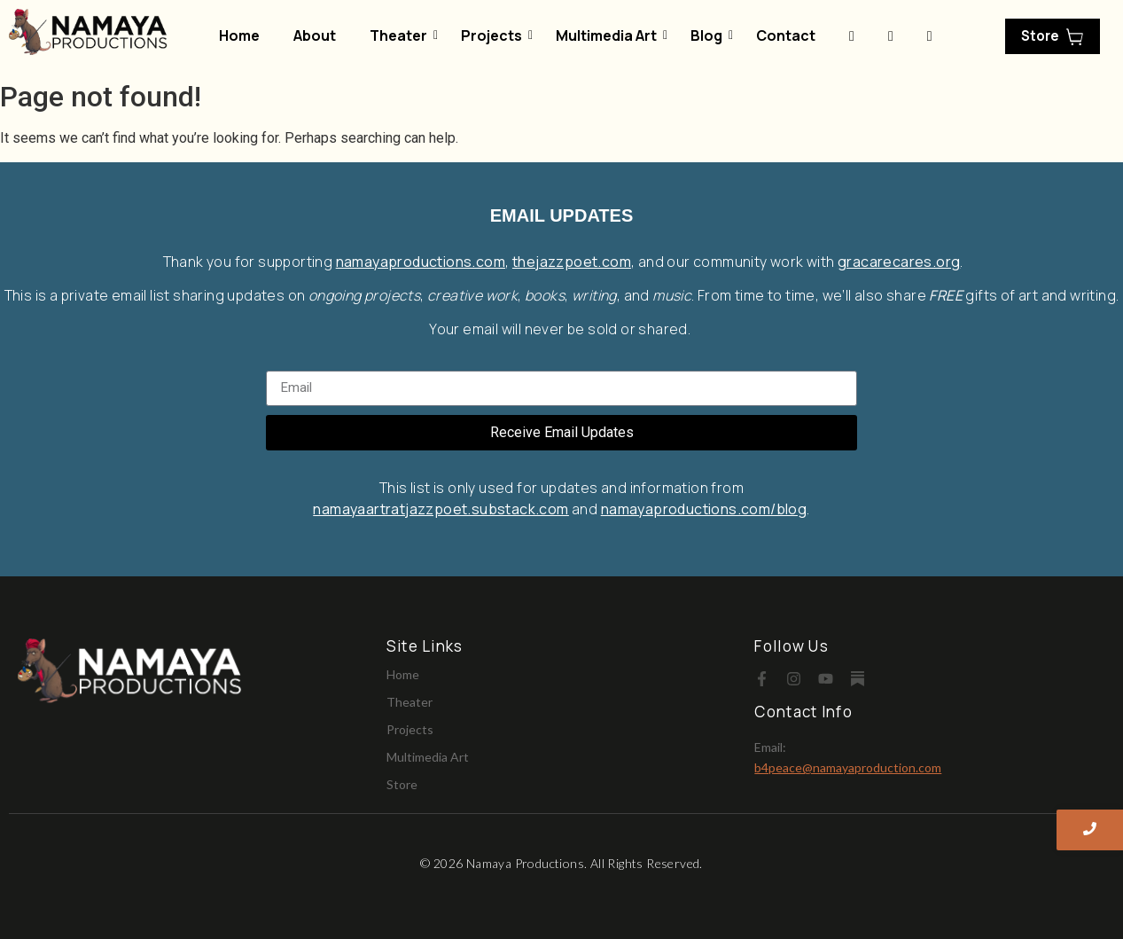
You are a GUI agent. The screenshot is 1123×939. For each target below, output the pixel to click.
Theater (402, 35)
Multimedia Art (610, 35)
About (314, 35)
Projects (495, 35)
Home (239, 35)
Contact (785, 35)
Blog (709, 35)
